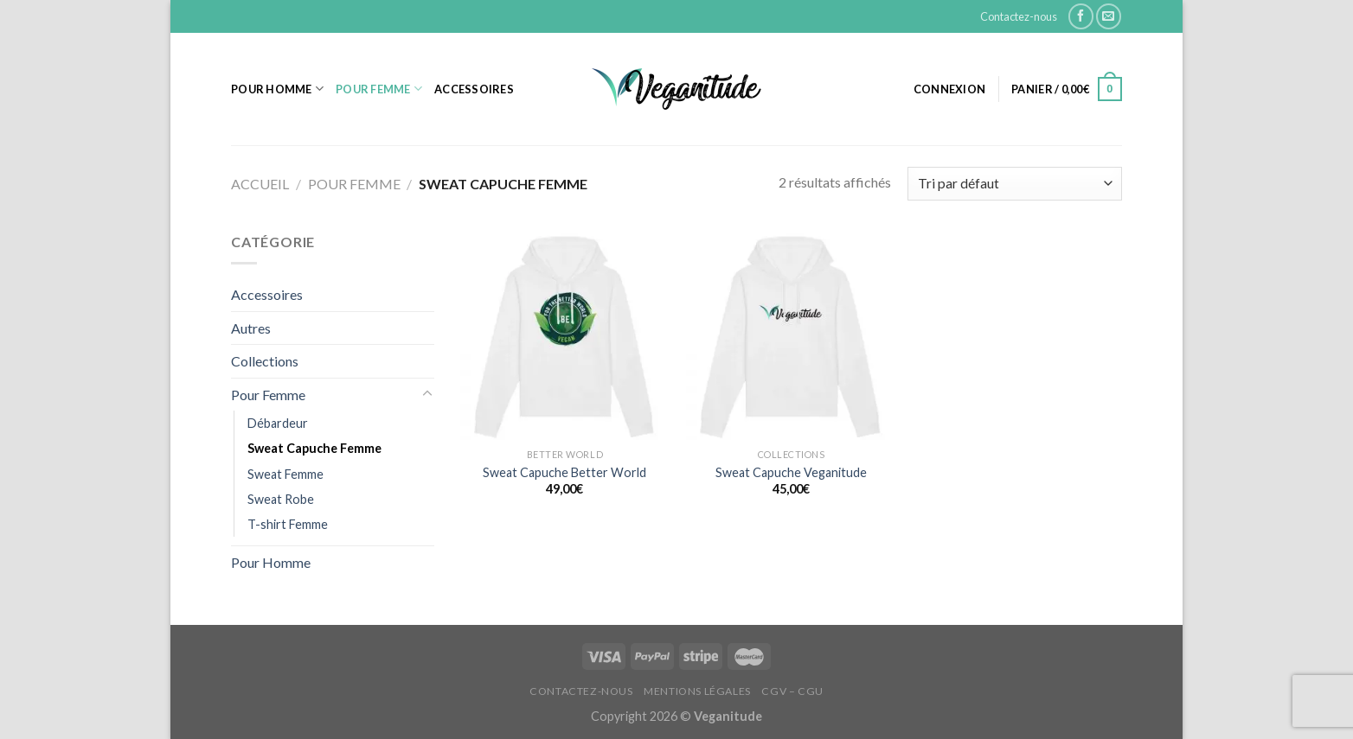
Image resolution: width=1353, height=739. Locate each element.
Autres (251, 328)
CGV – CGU (792, 691)
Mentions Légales (697, 691)
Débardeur (277, 423)
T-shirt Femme (287, 524)
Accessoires (474, 89)
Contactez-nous (1018, 16)
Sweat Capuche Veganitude (791, 472)
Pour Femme (379, 88)
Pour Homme (277, 88)
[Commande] (1014, 184)
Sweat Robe (280, 499)
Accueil (260, 183)
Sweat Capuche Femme (314, 448)
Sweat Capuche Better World (564, 472)
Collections (264, 361)
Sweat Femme (285, 474)
